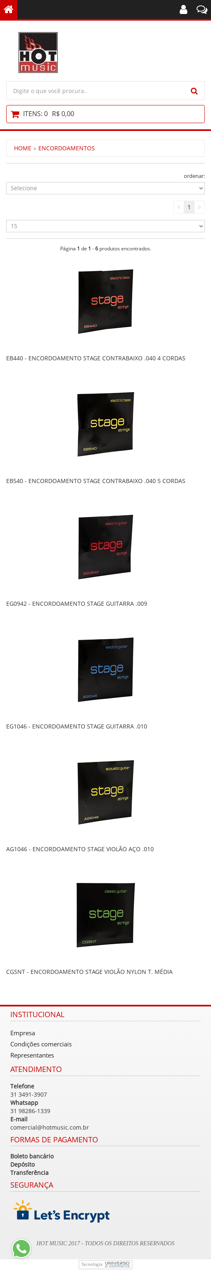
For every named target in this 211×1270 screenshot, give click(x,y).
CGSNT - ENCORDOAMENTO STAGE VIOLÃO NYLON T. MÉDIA (89, 972)
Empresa (22, 1033)
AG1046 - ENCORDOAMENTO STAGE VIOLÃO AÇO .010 (80, 849)
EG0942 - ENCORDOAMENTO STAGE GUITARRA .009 (76, 603)
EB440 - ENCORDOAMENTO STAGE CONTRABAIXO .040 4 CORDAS (95, 358)
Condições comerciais (41, 1044)
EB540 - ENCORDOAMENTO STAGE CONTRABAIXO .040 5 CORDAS (95, 481)
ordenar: (194, 176)
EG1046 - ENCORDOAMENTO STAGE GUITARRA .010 (76, 726)
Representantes (32, 1055)
